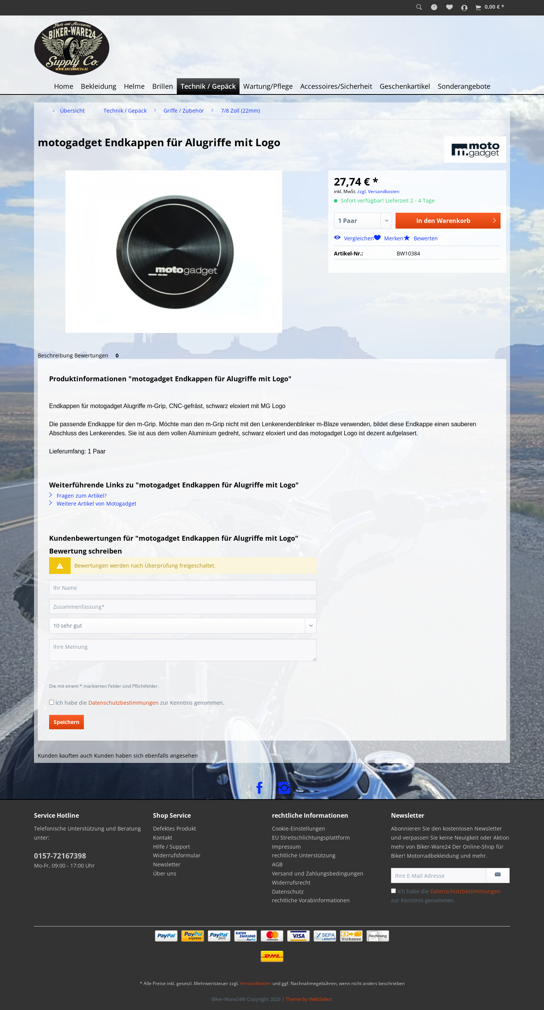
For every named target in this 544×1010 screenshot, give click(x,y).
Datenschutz (288, 891)
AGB (277, 864)
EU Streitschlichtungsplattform (311, 837)
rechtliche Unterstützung (303, 855)
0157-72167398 (60, 856)
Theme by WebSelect (309, 999)
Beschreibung (55, 355)
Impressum (286, 846)
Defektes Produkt (174, 828)
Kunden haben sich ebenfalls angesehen (146, 755)
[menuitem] (419, 7)
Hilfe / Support (171, 846)
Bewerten (420, 238)
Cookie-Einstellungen (298, 828)
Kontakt (162, 837)
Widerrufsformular (177, 855)
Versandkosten (255, 983)
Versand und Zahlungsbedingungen (317, 873)
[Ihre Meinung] (183, 650)
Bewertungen (97, 355)
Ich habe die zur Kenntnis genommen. (140, 702)
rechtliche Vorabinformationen (311, 900)
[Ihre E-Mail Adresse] (438, 875)
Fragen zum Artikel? (78, 495)
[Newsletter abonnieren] (498, 875)
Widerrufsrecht (291, 882)
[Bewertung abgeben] (183, 626)
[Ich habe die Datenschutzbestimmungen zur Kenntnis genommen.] (51, 702)
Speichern (66, 721)
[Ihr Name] (183, 587)
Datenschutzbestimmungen (123, 702)
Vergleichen (354, 238)
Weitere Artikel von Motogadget (92, 503)
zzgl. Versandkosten (378, 191)
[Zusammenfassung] (183, 606)
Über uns (164, 873)
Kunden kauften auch (65, 755)
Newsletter (167, 864)
